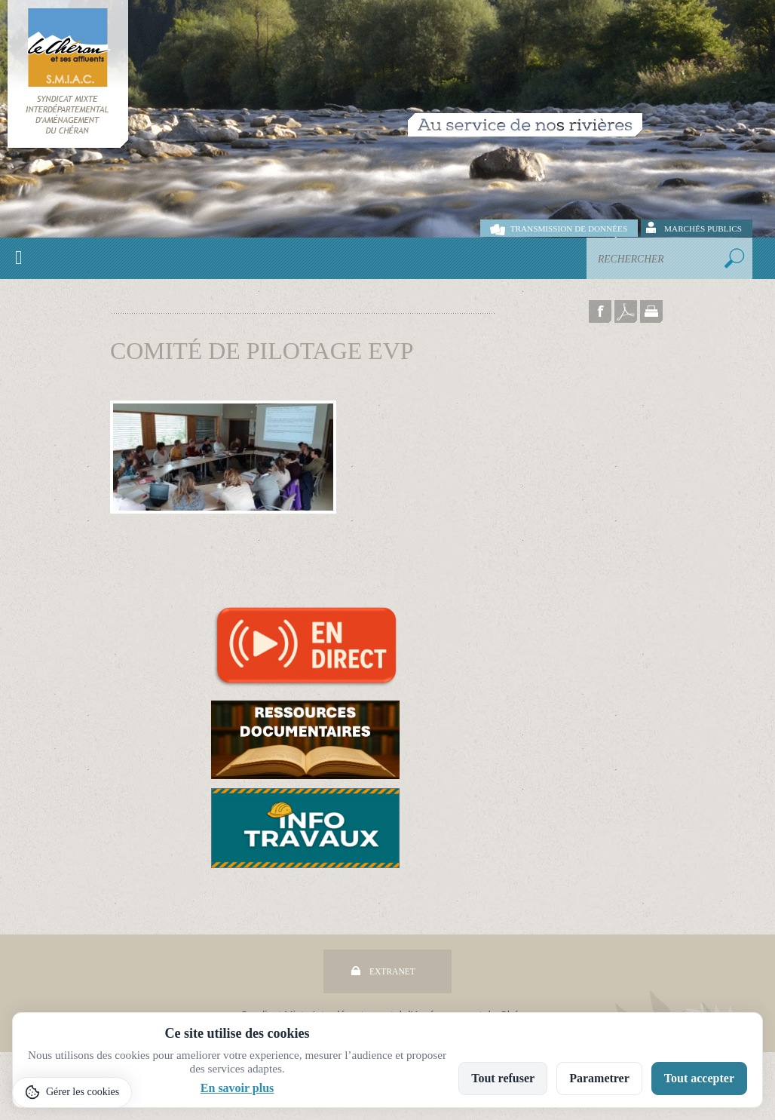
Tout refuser (503, 1078)
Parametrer (599, 1078)
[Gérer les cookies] (72, 1092)
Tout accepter (699, 1078)
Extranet (392, 971)
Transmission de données (568, 228)
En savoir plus (237, 1088)
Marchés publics (703, 228)
